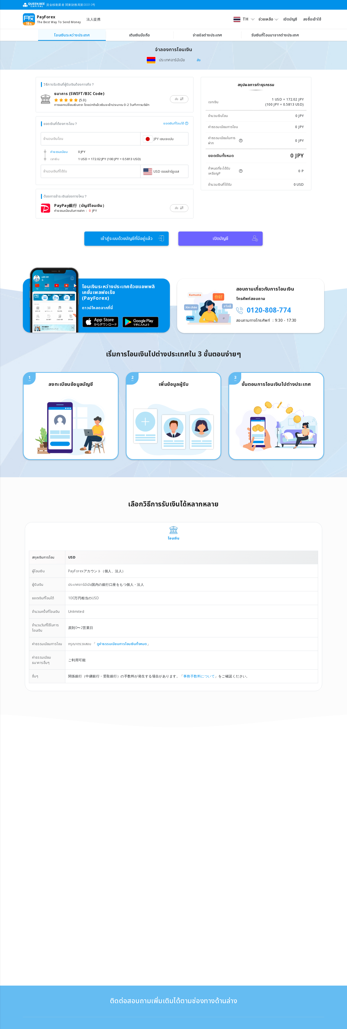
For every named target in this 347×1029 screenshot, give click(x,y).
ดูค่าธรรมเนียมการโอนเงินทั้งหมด (121, 644)
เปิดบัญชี (290, 19)
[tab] (173, 533)
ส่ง (199, 60)
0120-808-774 (269, 310)
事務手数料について (199, 676)
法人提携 (93, 19)
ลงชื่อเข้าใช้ (312, 19)
